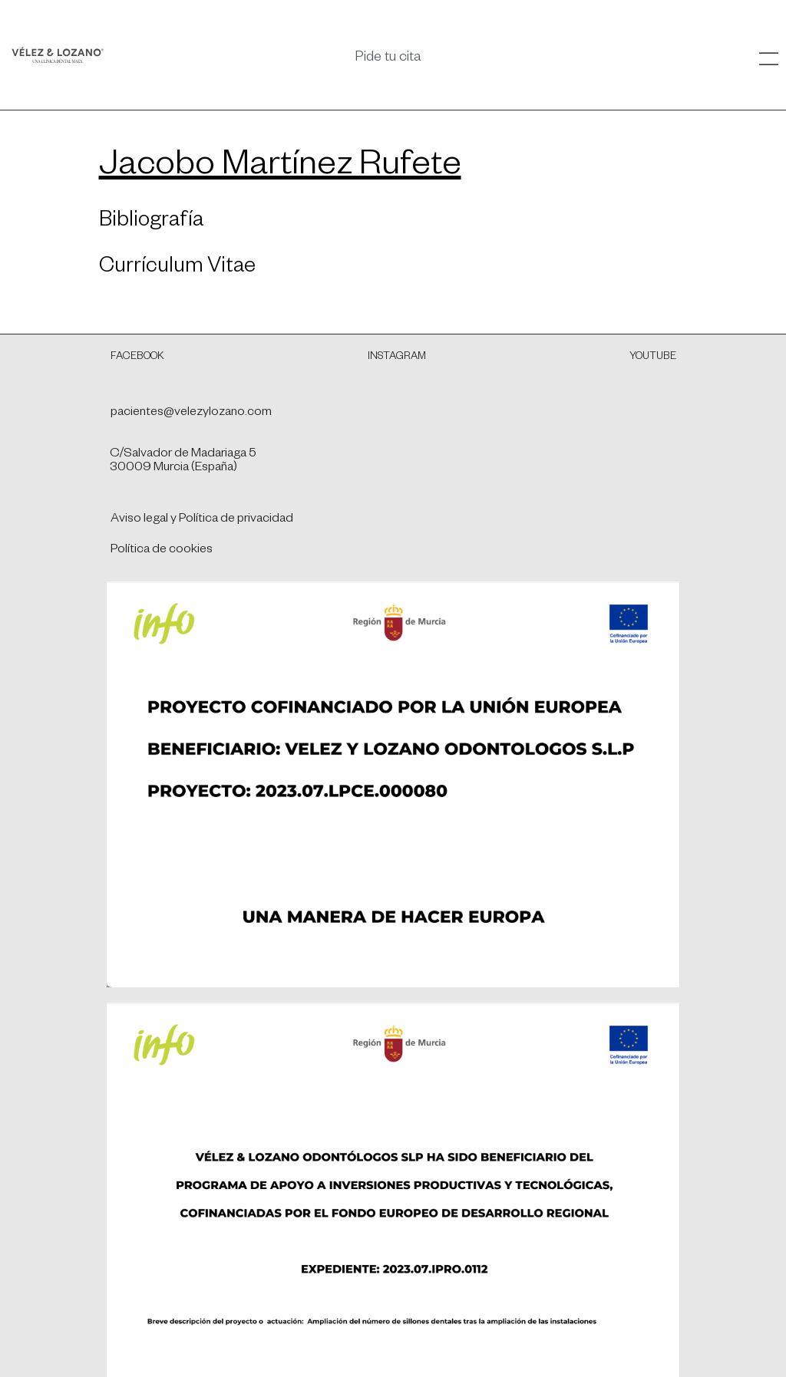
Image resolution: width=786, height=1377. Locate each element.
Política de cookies (162, 551)
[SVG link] (57, 55)
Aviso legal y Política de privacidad (202, 520)
